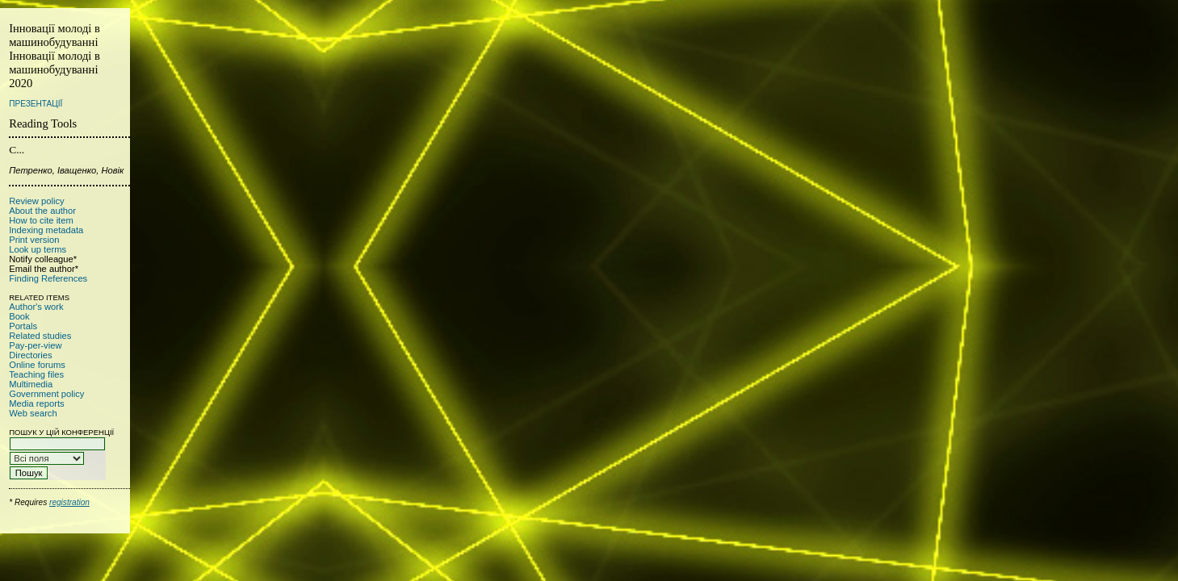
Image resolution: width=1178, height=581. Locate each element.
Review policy (36, 201)
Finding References (48, 278)
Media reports (36, 403)
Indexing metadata (46, 230)
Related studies (40, 336)
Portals (23, 326)
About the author (42, 210)
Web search (33, 413)
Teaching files (36, 374)
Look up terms (37, 249)
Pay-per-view (35, 345)
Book (19, 316)
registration (69, 502)
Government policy (46, 394)
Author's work (36, 306)
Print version (34, 240)
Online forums (37, 365)
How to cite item (41, 220)
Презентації (35, 103)
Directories (30, 355)
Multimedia (30, 384)
